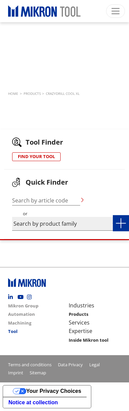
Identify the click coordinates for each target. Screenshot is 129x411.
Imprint (15, 373)
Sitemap (38, 373)
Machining (19, 323)
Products (78, 314)
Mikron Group (23, 306)
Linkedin (12, 297)
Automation (21, 314)
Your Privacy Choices (53, 391)
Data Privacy (70, 365)
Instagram (31, 297)
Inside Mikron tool (88, 340)
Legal (94, 365)
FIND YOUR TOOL (36, 156)
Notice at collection (33, 402)
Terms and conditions (30, 365)
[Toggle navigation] (115, 11)
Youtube (22, 297)
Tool (13, 331)
